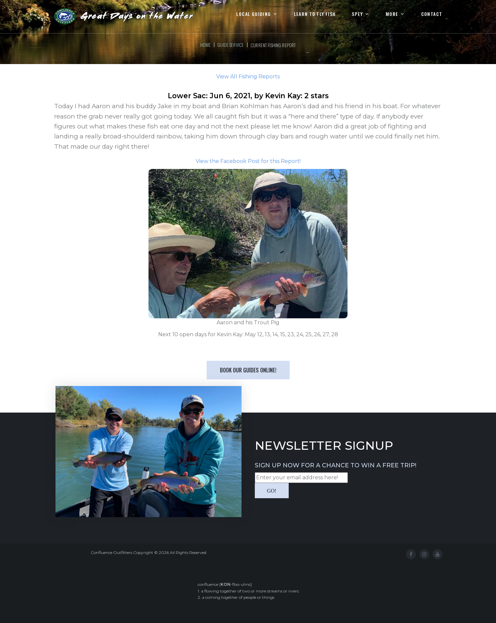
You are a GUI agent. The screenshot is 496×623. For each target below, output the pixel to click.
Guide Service (230, 44)
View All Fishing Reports (248, 76)
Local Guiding (253, 14)
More (392, 14)
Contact (432, 14)
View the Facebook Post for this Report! (248, 161)
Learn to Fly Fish (315, 14)
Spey (357, 14)
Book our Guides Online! (248, 370)
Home (205, 44)
